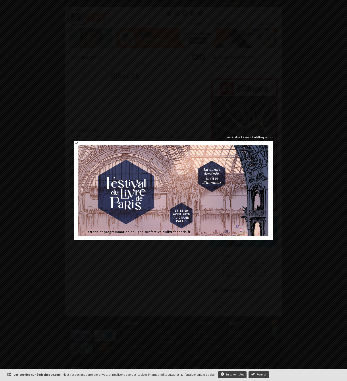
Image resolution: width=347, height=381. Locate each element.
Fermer (258, 374)
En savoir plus (232, 374)
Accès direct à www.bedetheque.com (250, 137)
